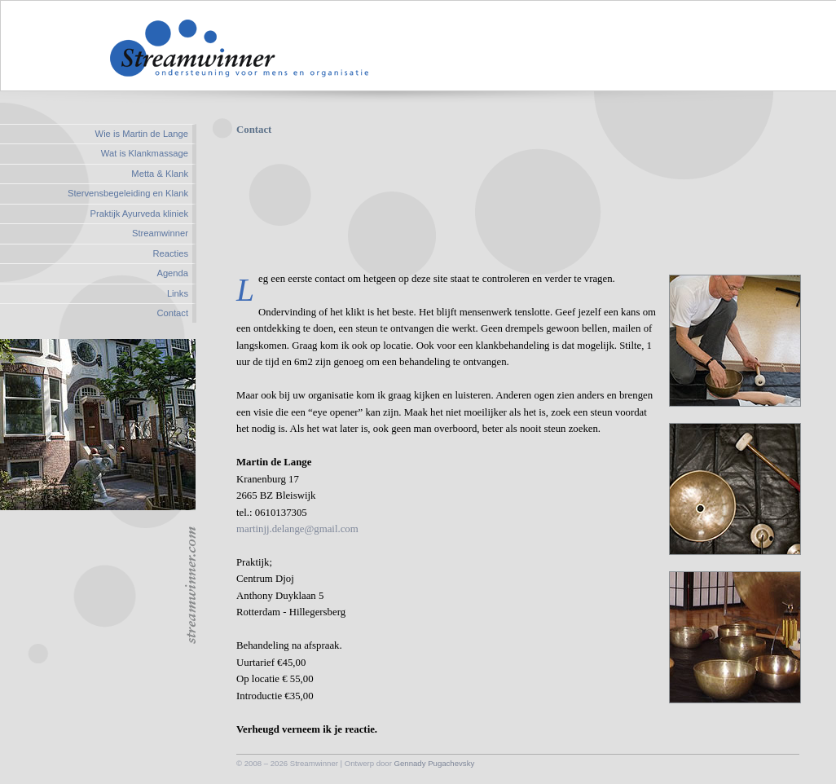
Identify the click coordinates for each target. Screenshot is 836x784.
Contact (172, 313)
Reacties (170, 253)
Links (177, 293)
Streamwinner (160, 233)
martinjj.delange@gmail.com (297, 529)
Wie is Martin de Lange (141, 134)
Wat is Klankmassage (144, 153)
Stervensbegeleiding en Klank (128, 193)
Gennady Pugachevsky (434, 763)
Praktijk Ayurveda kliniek (139, 213)
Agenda (172, 273)
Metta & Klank (159, 173)
